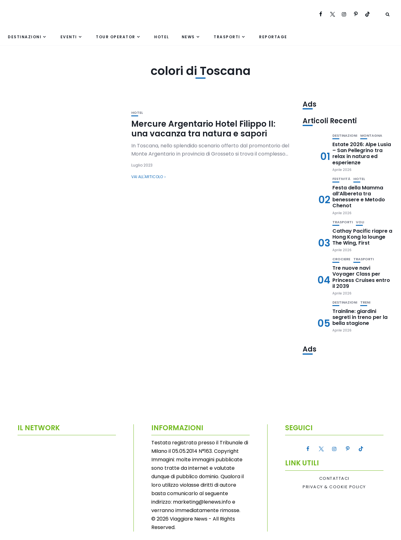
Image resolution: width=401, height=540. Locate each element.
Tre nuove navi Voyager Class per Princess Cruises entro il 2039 (361, 277)
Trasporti (227, 37)
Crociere (341, 259)
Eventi (68, 37)
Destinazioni (24, 37)
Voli (360, 222)
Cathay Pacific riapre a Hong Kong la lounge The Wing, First (362, 236)
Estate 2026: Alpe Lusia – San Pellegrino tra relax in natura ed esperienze (361, 153)
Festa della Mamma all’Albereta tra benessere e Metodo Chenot (358, 196)
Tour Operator (115, 37)
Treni (365, 302)
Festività (341, 179)
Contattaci (334, 478)
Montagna (371, 135)
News (188, 37)
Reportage (273, 37)
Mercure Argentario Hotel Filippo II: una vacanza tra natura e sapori (203, 128)
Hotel (161, 37)
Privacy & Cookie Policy (334, 487)
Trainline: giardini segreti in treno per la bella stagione (360, 317)
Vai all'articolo (147, 176)
